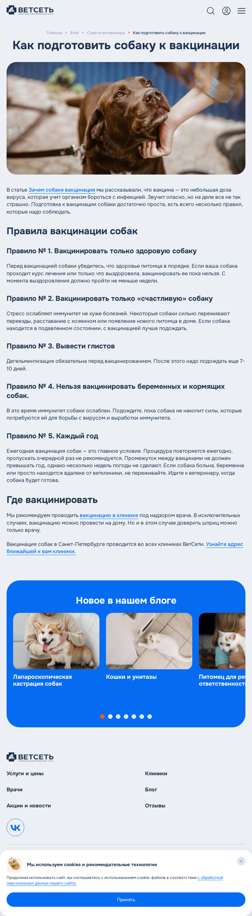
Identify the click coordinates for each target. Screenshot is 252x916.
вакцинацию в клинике (109, 515)
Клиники (156, 773)
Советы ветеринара (106, 32)
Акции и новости (29, 805)
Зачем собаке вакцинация (62, 189)
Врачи (15, 789)
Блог (74, 32)
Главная (54, 32)
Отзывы (155, 805)
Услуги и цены (25, 773)
